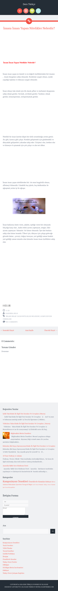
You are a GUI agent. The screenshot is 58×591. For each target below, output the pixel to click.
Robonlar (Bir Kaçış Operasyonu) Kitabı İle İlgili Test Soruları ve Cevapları (29, 446)
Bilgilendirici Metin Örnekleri (21, 433)
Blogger (45, 584)
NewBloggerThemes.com (45, 587)
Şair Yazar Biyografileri (9, 487)
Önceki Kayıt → (50, 330)
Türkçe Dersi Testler (10, 562)
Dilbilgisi (6, 565)
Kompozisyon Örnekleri (15, 481)
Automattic (16, 587)
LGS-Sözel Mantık (38, 484)
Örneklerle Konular (37, 481)
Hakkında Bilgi (12, 313)
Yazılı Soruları (8, 545)
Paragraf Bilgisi (27, 484)
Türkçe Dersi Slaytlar (49, 484)
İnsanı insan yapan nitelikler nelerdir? (23, 316)
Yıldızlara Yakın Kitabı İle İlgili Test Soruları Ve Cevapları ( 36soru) (26, 423)
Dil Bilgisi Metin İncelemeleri (13, 568)
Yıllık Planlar (7, 548)
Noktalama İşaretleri (15, 484)
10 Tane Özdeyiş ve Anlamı (12, 456)
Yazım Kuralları (8, 551)
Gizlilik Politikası (9, 554)
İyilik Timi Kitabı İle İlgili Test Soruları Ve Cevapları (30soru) (24, 414)
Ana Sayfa (29, 330)
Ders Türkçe (29, 4)
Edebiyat (48, 482)
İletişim (5, 556)
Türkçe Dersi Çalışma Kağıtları (13, 573)
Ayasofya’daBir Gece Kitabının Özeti (15, 466)
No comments (12, 322)
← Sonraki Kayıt (7, 330)
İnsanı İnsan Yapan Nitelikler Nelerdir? (29, 28)
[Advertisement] (29, 46)
